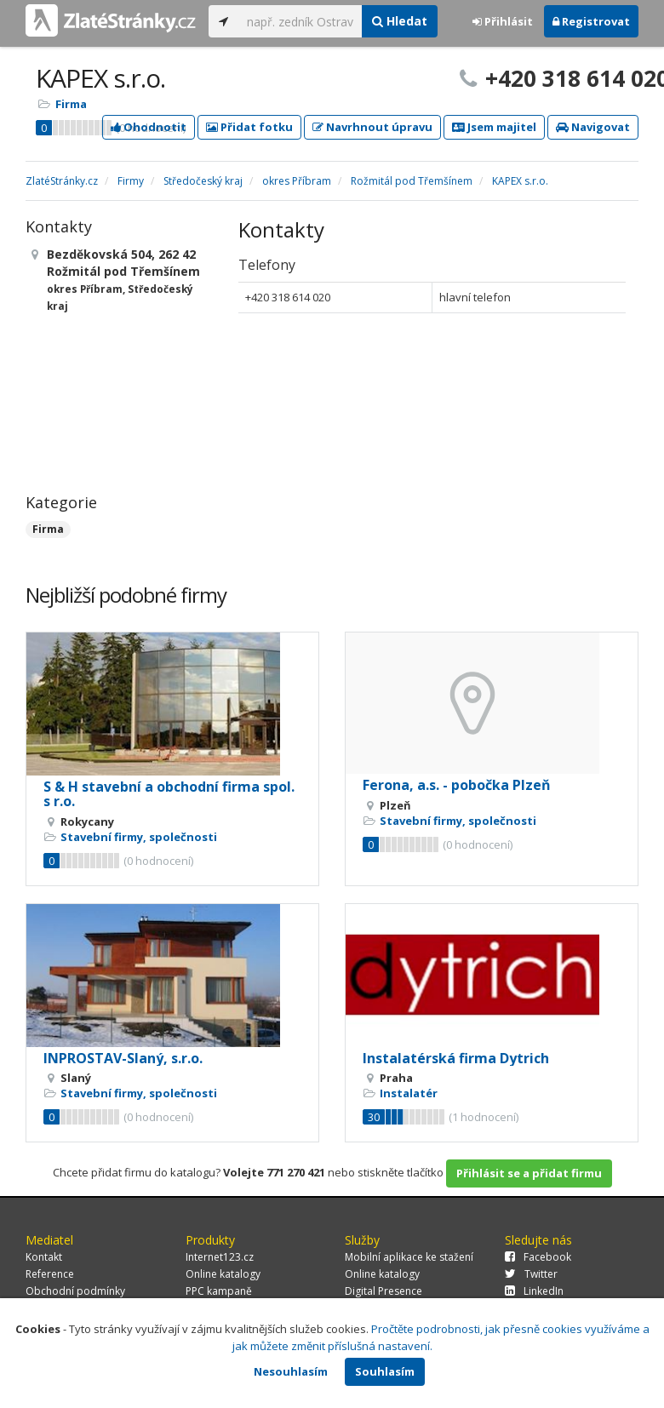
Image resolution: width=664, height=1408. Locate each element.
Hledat (399, 21)
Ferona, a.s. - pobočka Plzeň (457, 785)
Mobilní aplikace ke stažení (409, 1257)
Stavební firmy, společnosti (138, 836)
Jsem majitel (494, 127)
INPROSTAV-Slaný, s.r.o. (123, 1058)
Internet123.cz (220, 1257)
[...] (300, 21)
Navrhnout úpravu (372, 127)
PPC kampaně (219, 1291)
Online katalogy (223, 1274)
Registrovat (591, 21)
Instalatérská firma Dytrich (456, 1058)
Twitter (531, 1274)
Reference (50, 1274)
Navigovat (593, 127)
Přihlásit (502, 21)
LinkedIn (534, 1291)
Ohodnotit (148, 127)
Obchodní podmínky (75, 1291)
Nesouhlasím (291, 1371)
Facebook (538, 1257)
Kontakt (44, 1257)
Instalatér (409, 1093)
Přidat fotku (249, 127)
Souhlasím (385, 1371)
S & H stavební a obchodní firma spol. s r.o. (169, 794)
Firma (71, 104)
